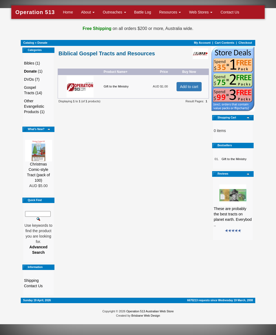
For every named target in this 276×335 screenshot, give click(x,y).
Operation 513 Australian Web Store (150, 311)
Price (164, 72)
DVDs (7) (32, 79)
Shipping (31, 280)
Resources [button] (170, 12)
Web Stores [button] (200, 12)
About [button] (88, 12)
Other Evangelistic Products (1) (34, 106)
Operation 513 (35, 12)
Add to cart (189, 86)
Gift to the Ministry (116, 86)
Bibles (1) (32, 63)
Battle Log (142, 12)
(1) (33, 71)
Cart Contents (224, 42)
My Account (202, 42)
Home (68, 12)
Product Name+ (115, 72)
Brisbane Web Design (145, 315)
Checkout (245, 42)
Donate (42, 42)
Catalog (28, 42)
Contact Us (229, 12)
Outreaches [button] (114, 12)
